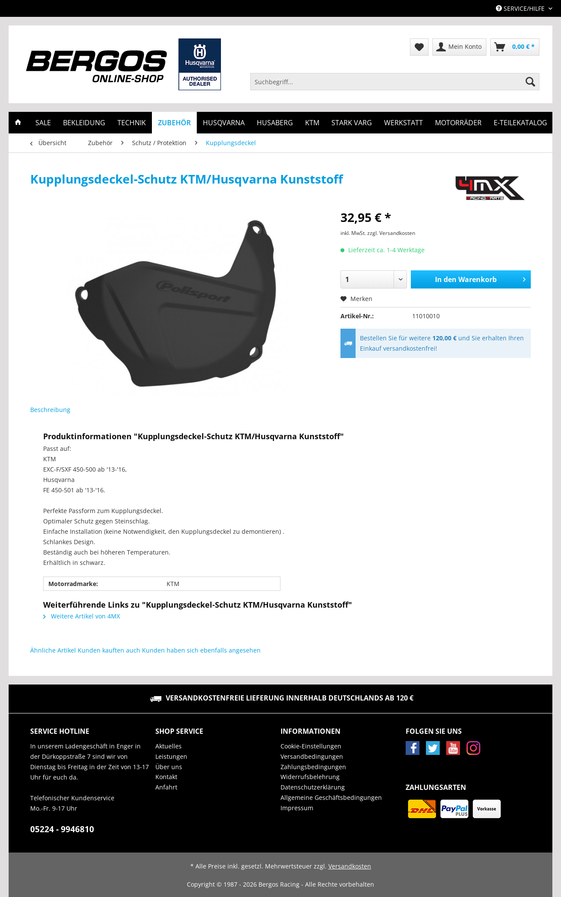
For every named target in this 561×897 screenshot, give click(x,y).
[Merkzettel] (419, 47)
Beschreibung (50, 410)
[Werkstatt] (403, 122)
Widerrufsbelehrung (310, 777)
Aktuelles (168, 746)
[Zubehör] (174, 122)
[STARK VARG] (351, 122)
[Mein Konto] (459, 47)
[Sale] (43, 122)
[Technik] (131, 122)
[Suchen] (530, 81)
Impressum (296, 808)
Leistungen (171, 756)
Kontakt (166, 777)
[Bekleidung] (84, 122)
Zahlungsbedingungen (313, 767)
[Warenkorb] (514, 47)
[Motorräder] (458, 122)
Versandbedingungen (311, 756)
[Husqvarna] (224, 122)
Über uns (168, 767)
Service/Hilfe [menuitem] (521, 8)
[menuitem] (394, 85)
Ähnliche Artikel (53, 650)
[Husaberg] (275, 122)
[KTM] (312, 122)
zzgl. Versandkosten (391, 233)
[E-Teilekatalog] (520, 122)
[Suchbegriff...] (394, 81)
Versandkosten (349, 866)
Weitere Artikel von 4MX (81, 616)
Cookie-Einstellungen (310, 746)
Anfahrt (166, 787)
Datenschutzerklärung (312, 787)
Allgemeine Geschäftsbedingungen (331, 797)
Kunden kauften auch (109, 650)
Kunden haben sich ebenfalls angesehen (201, 650)
